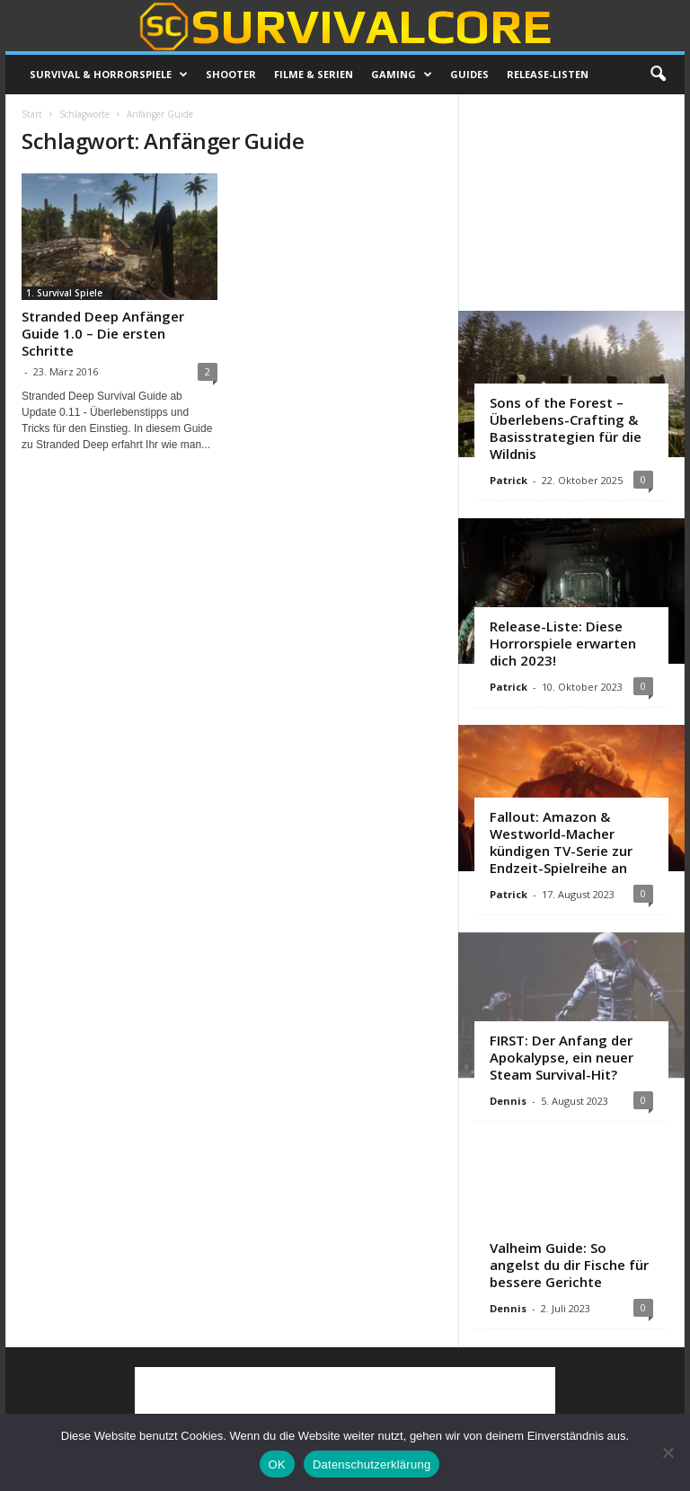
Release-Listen (547, 74)
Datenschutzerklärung (371, 1464)
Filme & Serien (313, 74)
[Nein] (668, 1452)
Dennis (508, 1100)
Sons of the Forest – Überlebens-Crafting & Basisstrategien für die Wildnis (565, 428)
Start (32, 114)
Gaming (401, 74)
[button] (657, 74)
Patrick (508, 480)
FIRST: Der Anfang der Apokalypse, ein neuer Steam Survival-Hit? (561, 1057)
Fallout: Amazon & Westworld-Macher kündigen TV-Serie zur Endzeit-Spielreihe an (561, 842)
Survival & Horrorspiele (109, 74)
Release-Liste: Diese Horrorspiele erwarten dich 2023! (563, 643)
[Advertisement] (572, 202)
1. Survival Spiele (64, 293)
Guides (469, 74)
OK (277, 1464)
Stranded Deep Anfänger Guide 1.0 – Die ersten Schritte (103, 333)
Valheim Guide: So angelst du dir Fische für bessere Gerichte (569, 1265)
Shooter (231, 74)
